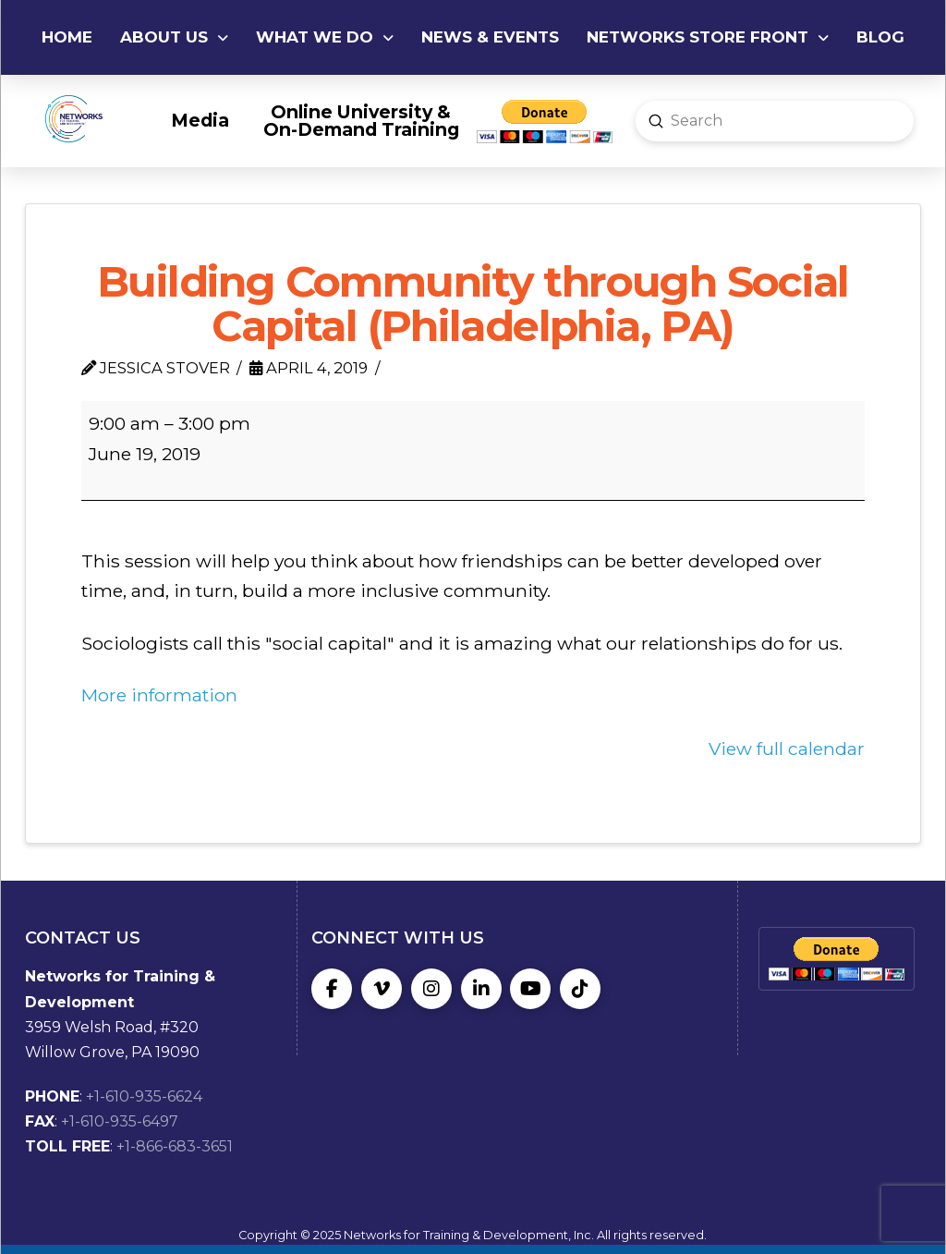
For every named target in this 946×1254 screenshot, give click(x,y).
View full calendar (787, 748)
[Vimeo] (381, 988)
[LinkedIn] (481, 988)
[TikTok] (580, 988)
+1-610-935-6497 (119, 1121)
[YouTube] (530, 988)
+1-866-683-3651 (174, 1146)
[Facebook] (331, 988)
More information (159, 695)
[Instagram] (431, 988)
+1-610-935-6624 (144, 1096)
